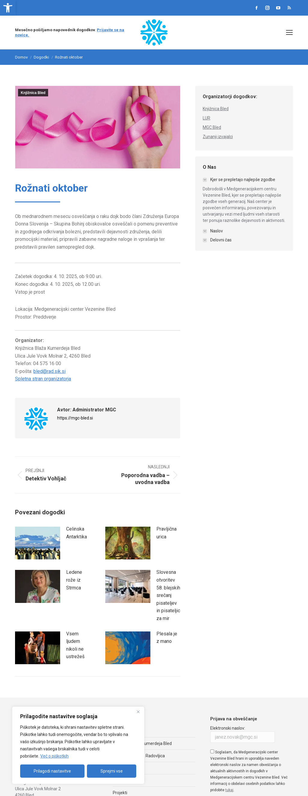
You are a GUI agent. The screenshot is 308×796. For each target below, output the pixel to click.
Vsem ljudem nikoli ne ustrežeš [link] (75, 645)
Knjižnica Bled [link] (33, 93)
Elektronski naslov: (227, 728)
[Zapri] (138, 711)
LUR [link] (206, 118)
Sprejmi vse (111, 771)
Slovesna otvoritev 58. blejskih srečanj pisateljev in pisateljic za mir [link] (168, 595)
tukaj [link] (229, 790)
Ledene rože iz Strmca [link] (74, 579)
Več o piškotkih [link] (54, 756)
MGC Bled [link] (212, 127)
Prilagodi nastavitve (52, 771)
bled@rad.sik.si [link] (49, 371)
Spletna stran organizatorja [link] (43, 379)
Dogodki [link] (41, 57)
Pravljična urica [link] (166, 533)
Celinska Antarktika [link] (76, 533)
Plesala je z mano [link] (166, 637)
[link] (8, 8)
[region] (78, 745)
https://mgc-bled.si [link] (75, 418)
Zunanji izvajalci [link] (218, 136)
